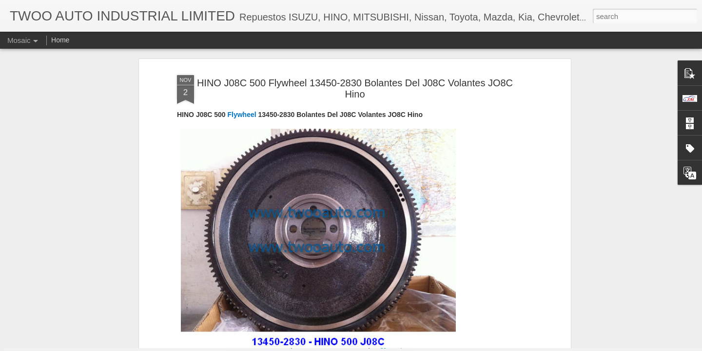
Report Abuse (410, 346)
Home (60, 40)
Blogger (381, 346)
